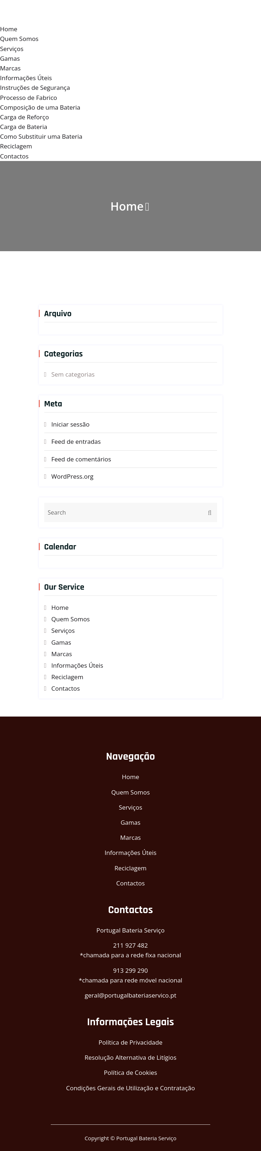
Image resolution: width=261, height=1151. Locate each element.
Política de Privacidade (130, 1042)
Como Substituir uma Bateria (41, 136)
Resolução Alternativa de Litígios (130, 1057)
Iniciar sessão (70, 424)
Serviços (11, 49)
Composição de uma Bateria (40, 107)
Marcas (10, 68)
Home (8, 29)
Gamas (10, 58)
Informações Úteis (26, 78)
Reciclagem (16, 146)
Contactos (14, 156)
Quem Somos (19, 38)
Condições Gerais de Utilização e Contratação (130, 1088)
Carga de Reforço (24, 117)
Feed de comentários (81, 459)
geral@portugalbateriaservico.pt (130, 995)
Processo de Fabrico (28, 97)
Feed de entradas (76, 441)
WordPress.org (72, 476)
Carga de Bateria (23, 127)
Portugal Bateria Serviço (130, 930)
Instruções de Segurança (35, 87)
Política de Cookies (130, 1072)
